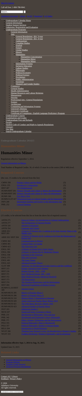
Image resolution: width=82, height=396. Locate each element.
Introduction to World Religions (34, 328)
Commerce (15, 86)
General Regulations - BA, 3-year (29, 36)
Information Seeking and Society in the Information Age (39, 202)
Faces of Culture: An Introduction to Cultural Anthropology (45, 220)
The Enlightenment (24, 188)
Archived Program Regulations (18, 367)
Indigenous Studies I (29, 309)
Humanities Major (28, 59)
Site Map (9, 129)
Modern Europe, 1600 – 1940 (33, 271)
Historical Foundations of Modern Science (38, 285)
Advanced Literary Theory (32, 263)
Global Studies (22, 50)
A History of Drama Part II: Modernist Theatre (40, 252)
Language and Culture (30, 228)
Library (23, 16)
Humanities (20, 54)
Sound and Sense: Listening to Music (36, 312)
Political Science (22, 75)
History (19, 52)
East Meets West (23, 196)
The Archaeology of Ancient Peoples (36, 223)
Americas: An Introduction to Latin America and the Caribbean (46, 266)
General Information (14, 23)
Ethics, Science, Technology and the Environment (41, 320)
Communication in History (32, 241)
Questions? (38, 16)
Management (16, 95)
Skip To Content (7, 3)
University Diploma (19, 109)
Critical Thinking (24, 204)
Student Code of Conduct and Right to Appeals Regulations (30, 125)
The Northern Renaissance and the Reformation (40, 282)
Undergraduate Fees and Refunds (19, 120)
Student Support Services (16, 25)
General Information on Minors (18, 360)
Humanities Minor (28, 61)
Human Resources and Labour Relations (27, 93)
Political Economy (23, 73)
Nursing (14, 97)
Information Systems (24, 64)
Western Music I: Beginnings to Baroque (37, 298)
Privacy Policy (16, 379)
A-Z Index (48, 16)
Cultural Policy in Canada (31, 244)
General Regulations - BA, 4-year (29, 39)
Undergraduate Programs (16, 29)
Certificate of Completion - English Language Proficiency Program (38, 113)
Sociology (20, 82)
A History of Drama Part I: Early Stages (37, 249)
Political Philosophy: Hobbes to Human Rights (40, 326)
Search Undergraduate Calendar (18, 131)
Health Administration (20, 91)
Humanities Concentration (31, 57)
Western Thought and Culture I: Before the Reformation (39, 191)
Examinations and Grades (16, 118)
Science (14, 102)
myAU (30, 16)
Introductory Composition (27, 185)
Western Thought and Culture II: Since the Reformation (39, 193)
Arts (12, 34)
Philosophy (20, 70)
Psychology (20, 77)
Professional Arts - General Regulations (27, 100)
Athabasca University (9, 16)
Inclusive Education (24, 66)
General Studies (17, 88)
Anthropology (21, 41)
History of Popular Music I (32, 293)
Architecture (16, 104)
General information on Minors (13, 163)
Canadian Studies (23, 43)
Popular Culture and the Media (29, 182)
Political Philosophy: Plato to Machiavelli (38, 323)
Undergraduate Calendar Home (18, 20)
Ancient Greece (27, 289)
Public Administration (25, 79)
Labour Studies (22, 68)
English (19, 45)
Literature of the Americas (31, 255)
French (18, 48)
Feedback (5, 379)
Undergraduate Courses (15, 116)
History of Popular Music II (32, 295)
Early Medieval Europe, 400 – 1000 (35, 274)
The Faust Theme (28, 260)
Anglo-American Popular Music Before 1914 (39, 301)
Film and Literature (29, 257)
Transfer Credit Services (15, 364)
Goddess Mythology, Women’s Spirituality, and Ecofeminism (45, 334)
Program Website (13, 362)
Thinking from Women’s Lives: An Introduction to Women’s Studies (48, 331)
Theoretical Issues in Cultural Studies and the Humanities (40, 199)
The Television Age (29, 246)
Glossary (9, 127)
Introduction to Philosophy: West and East (38, 315)
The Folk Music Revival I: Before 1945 (37, 304)
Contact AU (5, 376)
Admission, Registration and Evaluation (22, 27)
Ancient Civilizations (29, 226)
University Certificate (19, 111)
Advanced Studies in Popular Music (35, 306)
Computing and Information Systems (26, 106)
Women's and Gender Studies (27, 84)
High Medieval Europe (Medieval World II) (38, 277)
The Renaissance (28, 279)
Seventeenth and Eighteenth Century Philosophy (40, 317)
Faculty (9, 122)
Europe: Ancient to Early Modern (34, 268)
